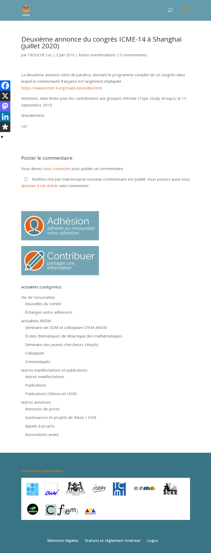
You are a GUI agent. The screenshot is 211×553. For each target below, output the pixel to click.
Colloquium (34, 353)
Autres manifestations (96, 54)
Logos (152, 540)
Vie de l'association (38, 297)
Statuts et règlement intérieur (113, 540)
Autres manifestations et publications (54, 370)
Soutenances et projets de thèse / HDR (60, 417)
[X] (5, 96)
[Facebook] (5, 85)
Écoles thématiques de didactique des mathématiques (73, 336)
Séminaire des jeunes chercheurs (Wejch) (61, 344)
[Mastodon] (5, 106)
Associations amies (42, 434)
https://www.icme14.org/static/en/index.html (61, 87)
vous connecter (57, 168)
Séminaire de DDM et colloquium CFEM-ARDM (66, 327)
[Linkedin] (5, 116)
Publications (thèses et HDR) (51, 393)
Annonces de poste (42, 408)
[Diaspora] (5, 127)
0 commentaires (133, 54)
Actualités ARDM (36, 320)
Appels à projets (40, 425)
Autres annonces (36, 402)
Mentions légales (62, 540)
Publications (35, 385)
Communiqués (37, 361)
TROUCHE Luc (40, 54)
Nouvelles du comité (43, 303)
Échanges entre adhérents (48, 312)
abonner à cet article (39, 185)
